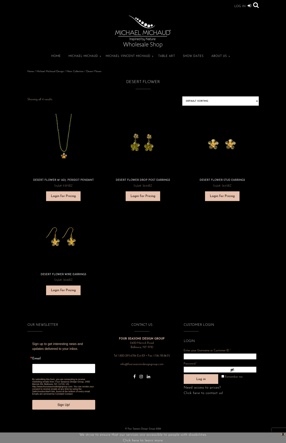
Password (196, 363)
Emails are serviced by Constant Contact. (52, 394)
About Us (219, 56)
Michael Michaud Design (50, 71)
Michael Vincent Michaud (128, 56)
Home (56, 56)
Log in (201, 379)
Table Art (166, 56)
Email (36, 358)
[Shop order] (220, 101)
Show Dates (193, 56)
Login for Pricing (63, 196)
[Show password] (242, 370)
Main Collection (75, 71)
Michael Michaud (83, 56)
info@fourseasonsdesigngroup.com (141, 364)
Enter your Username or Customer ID (207, 350)
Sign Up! (63, 405)
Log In (242, 5)
